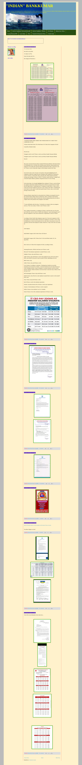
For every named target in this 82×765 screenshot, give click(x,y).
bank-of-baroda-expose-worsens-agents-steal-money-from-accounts (37, 525)
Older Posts (58, 757)
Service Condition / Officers (39, 31)
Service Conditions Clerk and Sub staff (21, 31)
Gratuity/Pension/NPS (12, 33)
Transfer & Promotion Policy (39, 33)
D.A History (50, 31)
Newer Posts (26, 757)
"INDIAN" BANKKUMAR (29, 6)
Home (8, 31)
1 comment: (42, 518)
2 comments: (41, 448)
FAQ (29, 33)
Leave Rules (22, 33)
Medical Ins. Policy (60, 31)
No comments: (41, 339)
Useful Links (51, 33)
